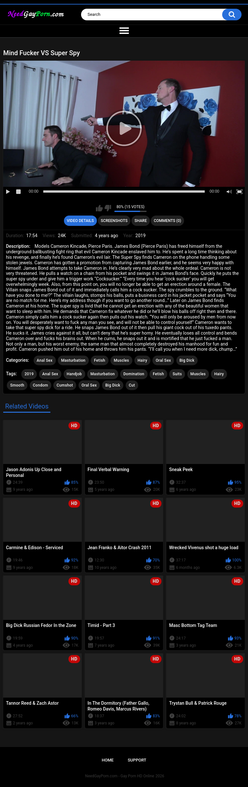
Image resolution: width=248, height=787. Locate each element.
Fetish (99, 360)
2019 (29, 374)
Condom (40, 385)
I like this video (99, 208)
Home (108, 760)
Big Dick (187, 360)
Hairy (142, 360)
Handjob (74, 374)
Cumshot (65, 385)
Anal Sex (45, 360)
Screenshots (114, 220)
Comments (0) (167, 220)
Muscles (121, 360)
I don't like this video (107, 208)
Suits (177, 374)
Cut (132, 385)
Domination (133, 374)
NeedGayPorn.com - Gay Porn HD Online (119, 776)
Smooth (17, 385)
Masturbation (73, 360)
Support (137, 760)
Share (141, 220)
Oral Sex (163, 360)
